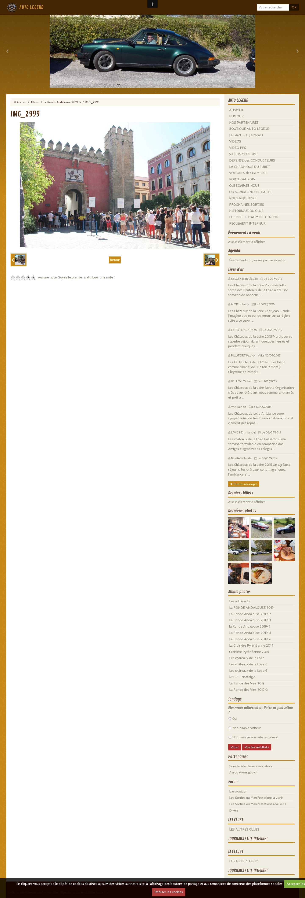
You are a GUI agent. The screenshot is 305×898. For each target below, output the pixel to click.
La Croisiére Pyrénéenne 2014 (251, 645)
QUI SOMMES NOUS (244, 186)
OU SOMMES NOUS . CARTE (250, 192)
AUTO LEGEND (31, 7)
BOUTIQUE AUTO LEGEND (249, 129)
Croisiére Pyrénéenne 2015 (249, 652)
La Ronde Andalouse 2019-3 (250, 620)
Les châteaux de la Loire (246, 658)
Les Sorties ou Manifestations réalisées (257, 804)
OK (294, 7)
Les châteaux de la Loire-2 (248, 664)
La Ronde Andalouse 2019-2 (250, 614)
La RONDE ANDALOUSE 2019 (251, 608)
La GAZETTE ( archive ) (246, 135)
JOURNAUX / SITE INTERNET (248, 838)
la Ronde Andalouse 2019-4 (249, 626)
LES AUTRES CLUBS (244, 829)
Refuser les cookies (169, 892)
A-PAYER (236, 110)
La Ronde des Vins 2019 (247, 683)
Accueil (21, 102)
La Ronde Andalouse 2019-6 (250, 639)
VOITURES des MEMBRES (248, 173)
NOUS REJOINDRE (242, 198)
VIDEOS (235, 141)
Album (35, 102)
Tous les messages (243, 484)
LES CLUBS (235, 820)
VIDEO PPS (237, 148)
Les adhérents (239, 601)
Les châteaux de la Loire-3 (248, 671)
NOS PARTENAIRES (244, 123)
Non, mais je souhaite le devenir (254, 737)
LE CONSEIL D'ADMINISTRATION (254, 217)
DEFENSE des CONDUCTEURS (252, 160)
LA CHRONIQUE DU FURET (249, 167)
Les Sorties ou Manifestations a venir (256, 798)
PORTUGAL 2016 (242, 179)
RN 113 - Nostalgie (242, 677)
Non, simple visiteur (245, 728)
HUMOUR (236, 116)
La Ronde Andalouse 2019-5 (62, 102)
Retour (115, 260)
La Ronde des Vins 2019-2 (248, 690)
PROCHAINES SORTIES (246, 205)
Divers (233, 810)
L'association (238, 791)
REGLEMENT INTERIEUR (247, 223)
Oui (233, 719)
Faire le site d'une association (250, 766)
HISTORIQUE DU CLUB (246, 211)
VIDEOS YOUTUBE (243, 154)
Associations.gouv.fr (243, 772)
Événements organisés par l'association (257, 260)
